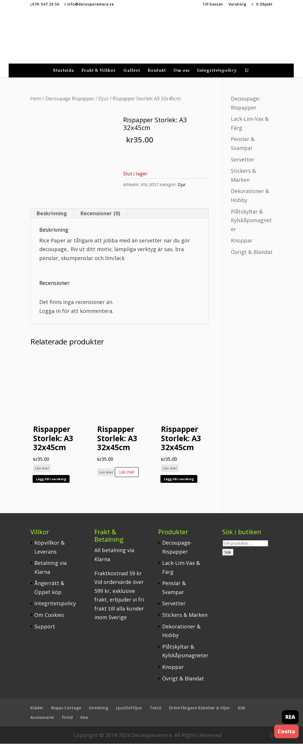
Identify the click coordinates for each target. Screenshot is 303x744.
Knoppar (242, 233)
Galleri (132, 64)
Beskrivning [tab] (51, 213)
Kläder (36, 708)
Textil (155, 708)
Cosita (286, 731)
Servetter (242, 152)
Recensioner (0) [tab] (100, 213)
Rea (84, 717)
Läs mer (42, 468)
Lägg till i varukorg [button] (51, 479)
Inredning (98, 708)
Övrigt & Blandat (252, 244)
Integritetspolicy (217, 64)
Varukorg (237, 5)
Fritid (67, 717)
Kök (241, 708)
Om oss (181, 64)
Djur (103, 91)
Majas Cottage (66, 708)
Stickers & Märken (184, 615)
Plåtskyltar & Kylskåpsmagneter (251, 213)
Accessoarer (42, 717)
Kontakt (157, 64)
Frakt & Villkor (98, 64)
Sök (228, 552)
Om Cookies (49, 615)
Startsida (63, 64)
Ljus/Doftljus (129, 708)
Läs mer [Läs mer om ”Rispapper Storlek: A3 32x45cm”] (126, 472)
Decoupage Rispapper (69, 91)
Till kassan (213, 5)
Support (44, 626)
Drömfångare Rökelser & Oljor (199, 708)
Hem (35, 91)
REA (290, 716)
